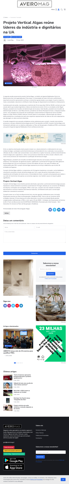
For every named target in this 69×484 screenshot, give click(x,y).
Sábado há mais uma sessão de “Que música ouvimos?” (23, 384)
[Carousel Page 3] (18, 362)
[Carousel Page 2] (17, 362)
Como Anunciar (8, 447)
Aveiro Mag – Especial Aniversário (14, 454)
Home (5, 17)
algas (28, 208)
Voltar (7, 213)
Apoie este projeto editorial (12, 450)
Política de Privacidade (36, 479)
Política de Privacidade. (51, 278)
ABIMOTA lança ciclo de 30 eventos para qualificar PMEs (18, 352)
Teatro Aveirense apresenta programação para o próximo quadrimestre (22, 376)
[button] (62, 9)
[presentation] (34, 247)
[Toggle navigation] (54, 9)
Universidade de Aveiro (10, 208)
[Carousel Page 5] (21, 362)
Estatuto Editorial (41, 430)
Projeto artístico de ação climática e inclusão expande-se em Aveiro (23, 407)
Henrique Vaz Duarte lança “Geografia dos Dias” (22, 398)
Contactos (39, 438)
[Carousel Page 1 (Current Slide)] (15, 362)
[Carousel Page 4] (20, 362)
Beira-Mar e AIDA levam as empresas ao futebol (22, 391)
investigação (22, 208)
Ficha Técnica (39, 433)
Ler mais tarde (16, 37)
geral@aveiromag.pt (8, 442)
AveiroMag (10, 40)
